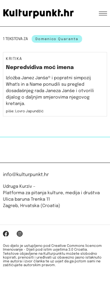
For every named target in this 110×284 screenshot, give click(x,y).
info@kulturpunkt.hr (26, 174)
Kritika (14, 59)
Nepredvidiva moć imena (40, 67)
